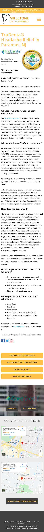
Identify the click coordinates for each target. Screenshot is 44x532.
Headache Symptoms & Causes (22, 362)
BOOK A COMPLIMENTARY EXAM (22, 501)
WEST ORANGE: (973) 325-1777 (22, 4)
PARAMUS (12, 408)
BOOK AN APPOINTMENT (24, 2)
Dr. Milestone (18, 326)
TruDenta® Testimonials (22, 355)
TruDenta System (12, 118)
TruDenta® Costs (22, 376)
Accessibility (33, 528)
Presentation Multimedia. (16, 528)
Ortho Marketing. (20, 526)
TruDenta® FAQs (22, 369)
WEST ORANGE (29, 408)
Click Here (6, 10)
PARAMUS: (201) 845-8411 (23, 6)
